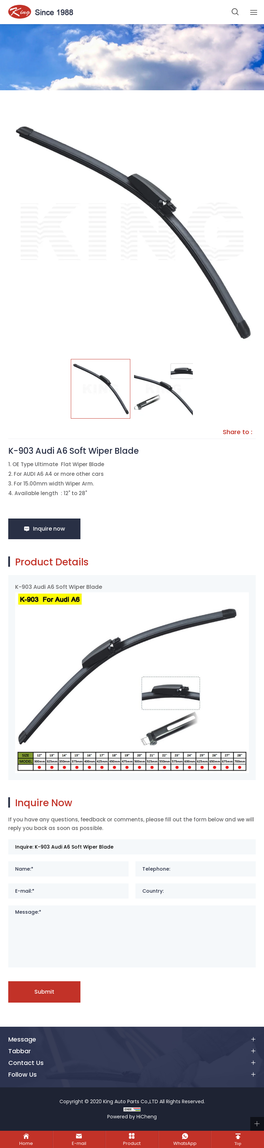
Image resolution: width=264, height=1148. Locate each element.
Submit (44, 992)
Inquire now (49, 529)
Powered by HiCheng (132, 1116)
